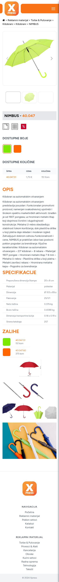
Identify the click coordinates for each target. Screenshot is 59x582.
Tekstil (29, 569)
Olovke (30, 554)
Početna (29, 512)
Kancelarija (29, 550)
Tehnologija (29, 565)
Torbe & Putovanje (41, 20)
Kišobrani (8, 24)
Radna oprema (29, 561)
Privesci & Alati (29, 546)
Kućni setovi (29, 557)
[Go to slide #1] (13, 97)
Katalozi (29, 523)
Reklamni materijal (18, 20)
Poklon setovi (29, 519)
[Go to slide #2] (29, 97)
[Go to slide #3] (45, 97)
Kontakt (29, 527)
